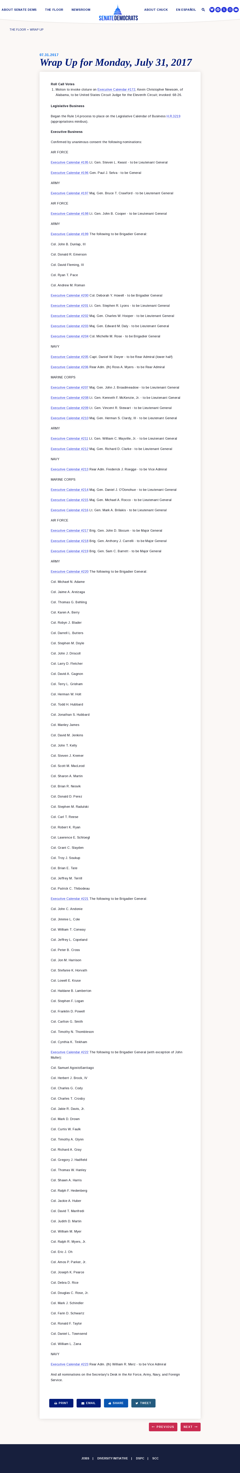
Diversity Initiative (112, 1458)
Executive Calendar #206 (70, 367)
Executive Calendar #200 (70, 295)
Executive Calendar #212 (70, 449)
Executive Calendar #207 (70, 387)
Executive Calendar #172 (116, 89)
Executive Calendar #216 (70, 510)
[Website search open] (203, 10)
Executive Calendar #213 (70, 469)
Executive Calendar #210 (70, 418)
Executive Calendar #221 (70, 899)
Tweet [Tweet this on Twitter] (143, 1403)
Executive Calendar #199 (70, 234)
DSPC (140, 1458)
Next (188, 1426)
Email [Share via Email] (88, 1403)
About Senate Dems (19, 9)
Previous (165, 1426)
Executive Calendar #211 (69, 438)
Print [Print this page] (61, 1403)
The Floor (54, 9)
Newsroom (81, 9)
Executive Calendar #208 (70, 397)
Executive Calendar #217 (70, 530)
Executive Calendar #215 (70, 500)
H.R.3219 (174, 116)
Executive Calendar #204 (70, 336)
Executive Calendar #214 (70, 490)
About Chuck (156, 9)
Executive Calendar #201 (70, 305)
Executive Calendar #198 (70, 213)
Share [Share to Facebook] (116, 1403)
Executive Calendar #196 (70, 173)
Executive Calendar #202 (70, 316)
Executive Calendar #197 (70, 193)
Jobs (85, 1458)
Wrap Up (36, 29)
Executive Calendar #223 (70, 1364)
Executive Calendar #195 (70, 162)
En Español (186, 9)
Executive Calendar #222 (70, 1052)
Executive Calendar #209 (70, 408)
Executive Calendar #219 (70, 551)
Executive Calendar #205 (70, 357)
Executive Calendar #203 (70, 326)
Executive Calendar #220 (70, 571)
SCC (155, 1458)
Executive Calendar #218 (70, 541)
